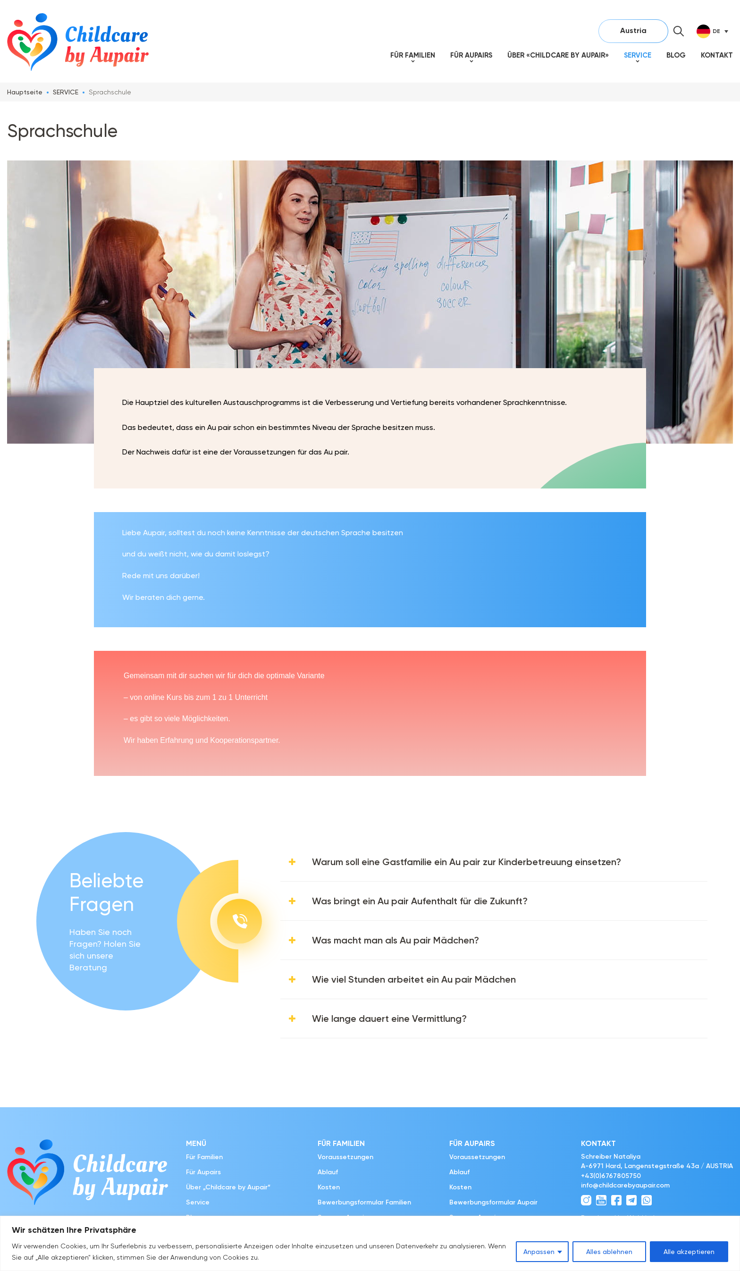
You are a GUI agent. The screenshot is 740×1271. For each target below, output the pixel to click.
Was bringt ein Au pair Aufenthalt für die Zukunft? (420, 901)
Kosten (329, 1187)
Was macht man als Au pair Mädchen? (395, 940)
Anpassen (539, 1251)
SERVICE (65, 92)
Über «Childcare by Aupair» (558, 55)
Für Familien (412, 55)
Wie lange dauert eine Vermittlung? (389, 1018)
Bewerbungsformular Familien (364, 1202)
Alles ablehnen (609, 1251)
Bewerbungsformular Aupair (493, 1202)
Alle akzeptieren (689, 1251)
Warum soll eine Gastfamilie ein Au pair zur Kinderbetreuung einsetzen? (466, 861)
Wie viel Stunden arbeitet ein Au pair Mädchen (414, 979)
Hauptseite (24, 92)
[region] (370, 1243)
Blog (676, 55)
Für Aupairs (471, 55)
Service (637, 55)
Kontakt (717, 55)
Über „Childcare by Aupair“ (228, 1187)
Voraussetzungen (345, 1157)
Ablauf (328, 1172)
